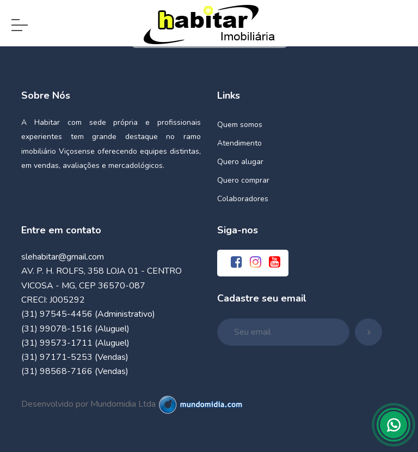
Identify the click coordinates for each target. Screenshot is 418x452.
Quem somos (239, 124)
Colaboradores (242, 199)
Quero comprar (243, 180)
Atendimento (239, 143)
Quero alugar (240, 161)
